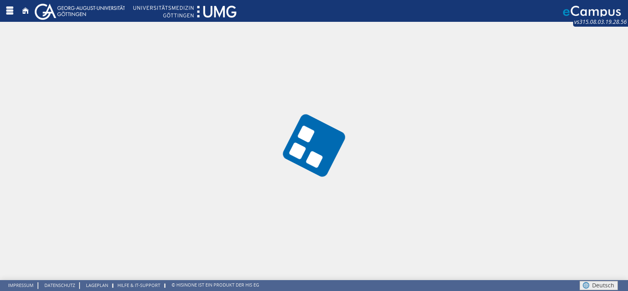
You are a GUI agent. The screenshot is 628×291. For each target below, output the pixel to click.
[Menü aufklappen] (9, 11)
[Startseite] (25, 10)
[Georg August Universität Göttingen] (135, 10)
